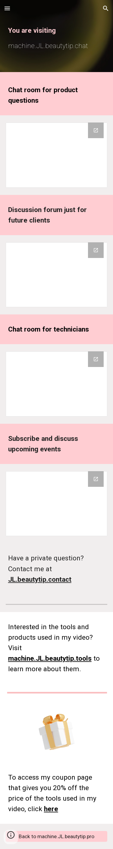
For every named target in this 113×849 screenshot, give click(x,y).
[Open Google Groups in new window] (96, 130)
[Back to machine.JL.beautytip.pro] (56, 836)
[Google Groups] (57, 155)
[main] (57, 37)
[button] (7, 8)
